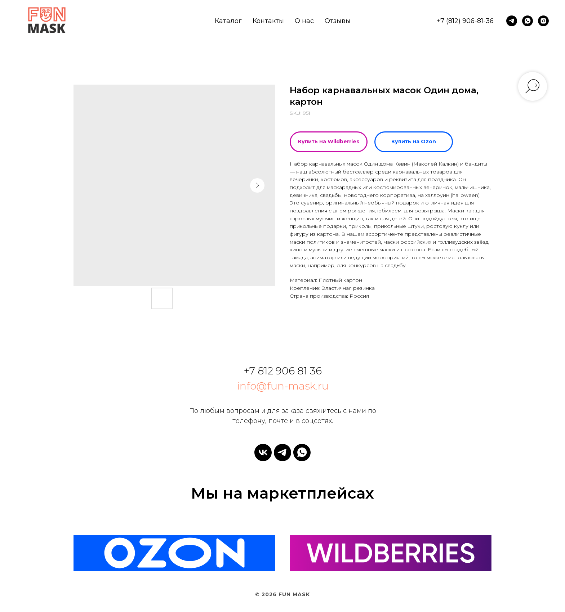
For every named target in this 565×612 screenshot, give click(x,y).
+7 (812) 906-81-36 (465, 21)
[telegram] (511, 20)
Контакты (268, 21)
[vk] (263, 452)
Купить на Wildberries (328, 141)
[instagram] (543, 20)
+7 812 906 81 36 (283, 371)
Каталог (228, 21)
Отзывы (338, 21)
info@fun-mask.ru (283, 386)
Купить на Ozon (413, 141)
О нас (304, 21)
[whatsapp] (527, 20)
